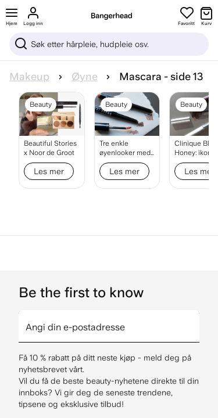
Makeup (29, 76)
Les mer (49, 171)
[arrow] (194, 319)
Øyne (85, 76)
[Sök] (109, 44)
